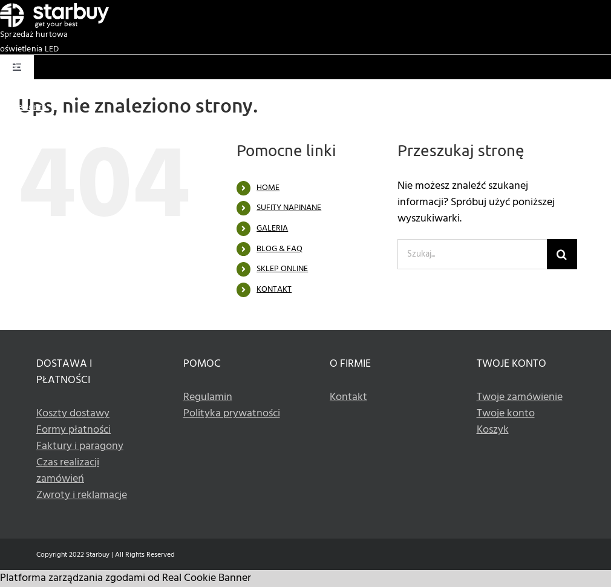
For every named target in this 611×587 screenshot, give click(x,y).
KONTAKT (274, 290)
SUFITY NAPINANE (288, 208)
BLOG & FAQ (279, 249)
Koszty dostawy (72, 413)
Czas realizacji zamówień (67, 471)
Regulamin (207, 397)
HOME (267, 188)
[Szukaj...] (472, 254)
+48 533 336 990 (581, 122)
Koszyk (13, 93)
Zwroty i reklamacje (81, 495)
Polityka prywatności (231, 413)
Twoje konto (23, 107)
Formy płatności (73, 430)
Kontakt (348, 397)
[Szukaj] (562, 254)
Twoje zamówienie (520, 397)
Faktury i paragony (79, 446)
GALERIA (272, 228)
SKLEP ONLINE (282, 269)
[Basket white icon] (17, 62)
